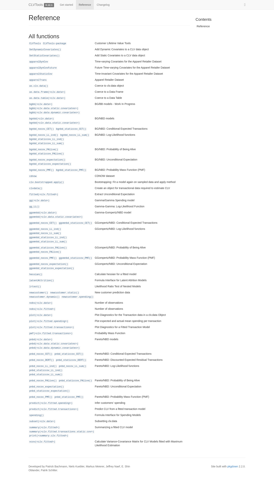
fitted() (43, 194)
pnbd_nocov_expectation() (46, 387)
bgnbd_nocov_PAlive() (43, 149)
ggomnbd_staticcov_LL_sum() (48, 241)
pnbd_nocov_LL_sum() (72, 366)
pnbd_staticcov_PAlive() (75, 380)
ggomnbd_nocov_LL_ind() (45, 229)
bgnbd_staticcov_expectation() (50, 164)
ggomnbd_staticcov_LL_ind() (48, 237)
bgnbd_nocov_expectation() (47, 160)
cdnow (33, 176)
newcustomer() (38, 292)
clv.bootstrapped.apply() (46, 182)
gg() (39, 200)
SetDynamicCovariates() (45, 49)
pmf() (50, 333)
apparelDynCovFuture (43, 68)
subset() (42, 421)
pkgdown (232, 466)
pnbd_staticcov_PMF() (69, 397)
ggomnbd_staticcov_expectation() (51, 268)
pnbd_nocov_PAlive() (43, 380)
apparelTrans (38, 80)
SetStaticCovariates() (44, 55)
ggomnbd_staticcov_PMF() (75, 258)
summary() (44, 427)
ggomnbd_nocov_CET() (43, 223)
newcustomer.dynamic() (44, 297)
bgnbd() (41, 118)
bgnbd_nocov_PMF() (41, 170)
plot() (40, 315)
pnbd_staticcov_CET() (69, 354)
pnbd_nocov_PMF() (40, 397)
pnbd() (40, 339)
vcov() (42, 442)
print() (48, 435)
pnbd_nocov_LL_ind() (43, 366)
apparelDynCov (38, 62)
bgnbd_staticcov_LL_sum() (46, 143)
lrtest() (35, 286)
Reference (85, 4)
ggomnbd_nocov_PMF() (43, 258)
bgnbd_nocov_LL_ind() (43, 135)
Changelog (103, 4)
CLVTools (36, 5)
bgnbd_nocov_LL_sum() (74, 135)
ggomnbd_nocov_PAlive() (45, 252)
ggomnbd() (43, 213)
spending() (36, 415)
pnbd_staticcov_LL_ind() (45, 370)
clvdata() (35, 188)
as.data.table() (47, 98)
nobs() (40, 303)
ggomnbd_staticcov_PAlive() (48, 248)
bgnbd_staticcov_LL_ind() (46, 139)
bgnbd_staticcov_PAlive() (46, 153)
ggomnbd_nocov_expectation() (48, 264)
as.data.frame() (47, 92)
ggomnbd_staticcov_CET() (75, 223)
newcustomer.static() (64, 292)
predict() (50, 403)
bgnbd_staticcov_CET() (71, 129)
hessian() (35, 274)
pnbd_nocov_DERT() (41, 360)
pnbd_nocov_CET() (40, 354)
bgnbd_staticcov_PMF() (71, 170)
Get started (66, 4)
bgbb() (40, 104)
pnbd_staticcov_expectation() (49, 391)
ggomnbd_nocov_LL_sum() (45, 233)
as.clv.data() (38, 86)
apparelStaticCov (40, 74)
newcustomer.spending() (77, 297)
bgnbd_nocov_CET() (41, 129)
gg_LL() (34, 206)
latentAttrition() (41, 280)
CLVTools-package (54, 43)
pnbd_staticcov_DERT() (71, 360)
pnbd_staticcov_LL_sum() (45, 374)
